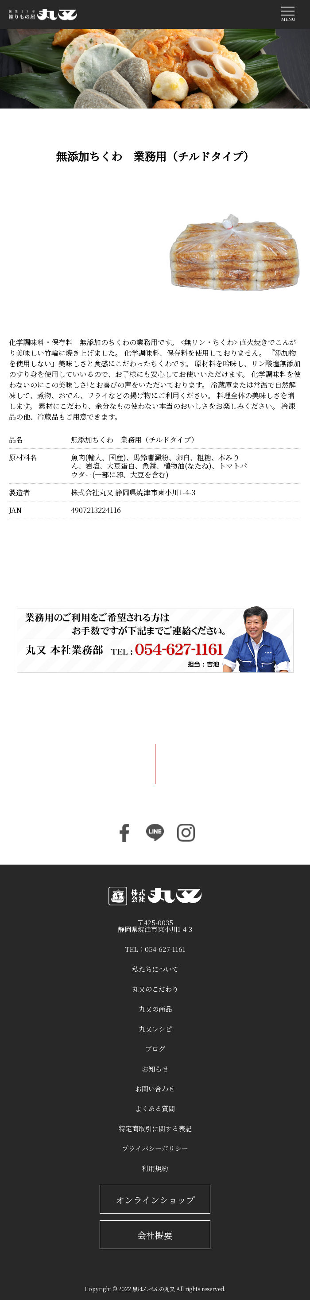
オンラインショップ (155, 1199)
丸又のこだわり (155, 988)
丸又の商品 (155, 1008)
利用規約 (155, 1168)
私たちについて (155, 969)
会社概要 (155, 1235)
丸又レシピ (155, 1028)
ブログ (155, 1048)
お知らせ (155, 1068)
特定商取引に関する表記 (155, 1128)
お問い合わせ (155, 1088)
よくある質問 (155, 1108)
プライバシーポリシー (155, 1148)
